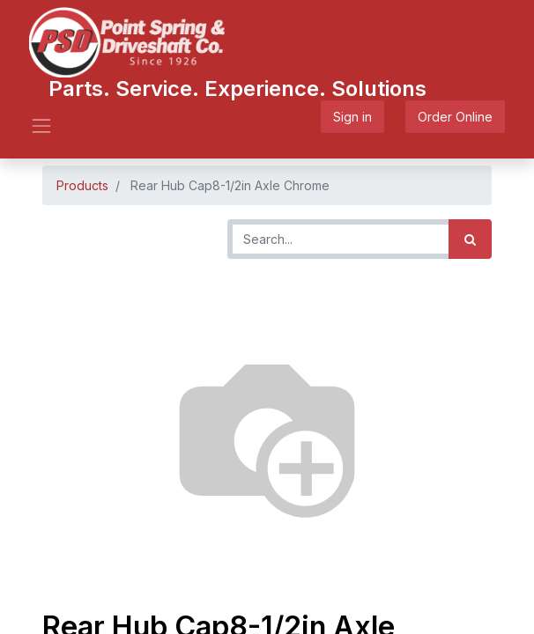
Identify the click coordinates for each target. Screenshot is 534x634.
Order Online (455, 116)
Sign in (352, 116)
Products (82, 185)
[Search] (470, 239)
